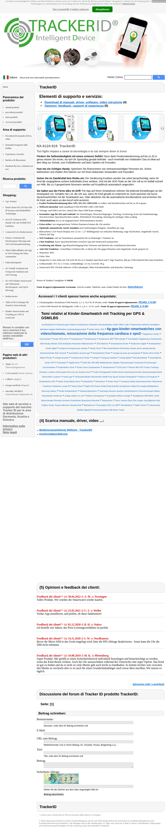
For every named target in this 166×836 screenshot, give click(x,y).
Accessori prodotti (13, 122)
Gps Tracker (11, 201)
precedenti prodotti (14, 112)
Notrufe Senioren (19, 373)
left (39, 128)
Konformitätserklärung (53, 433)
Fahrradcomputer (13, 262)
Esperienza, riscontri (14, 154)
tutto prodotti (11, 117)
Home (110, 77)
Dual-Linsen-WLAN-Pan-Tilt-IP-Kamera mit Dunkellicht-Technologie (19, 210)
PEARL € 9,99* (147, 302)
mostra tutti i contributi (150, 684)
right (162, 128)
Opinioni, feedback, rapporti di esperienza (74, 105)
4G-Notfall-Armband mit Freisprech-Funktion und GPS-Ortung (16, 271)
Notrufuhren (135, 286)
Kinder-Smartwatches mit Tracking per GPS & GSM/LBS (17, 314)
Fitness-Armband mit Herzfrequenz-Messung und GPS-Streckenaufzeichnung (17, 241)
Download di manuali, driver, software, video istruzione (83, 102)
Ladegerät (13, 379)
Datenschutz (129, 4)
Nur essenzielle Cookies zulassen (71, 9)
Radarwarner (11, 296)
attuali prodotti (12, 107)
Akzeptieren (102, 9)
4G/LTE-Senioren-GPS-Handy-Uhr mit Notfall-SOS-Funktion (18, 222)
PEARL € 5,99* (140, 306)
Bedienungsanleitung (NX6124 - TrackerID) (65, 429)
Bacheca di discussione (15, 160)
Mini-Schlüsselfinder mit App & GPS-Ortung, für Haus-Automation (18, 253)
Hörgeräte (17, 385)
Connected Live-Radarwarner (18, 232)
